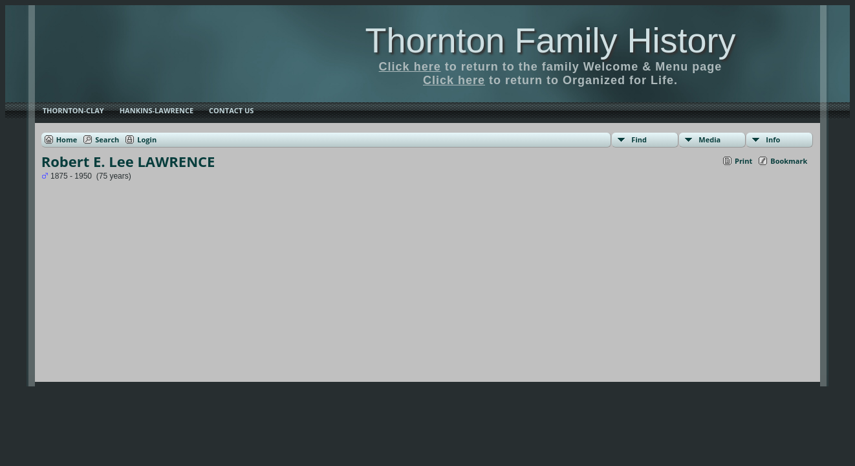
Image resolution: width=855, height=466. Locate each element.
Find (639, 139)
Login (147, 139)
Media (709, 139)
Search (107, 139)
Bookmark (788, 161)
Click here (410, 66)
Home (67, 139)
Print (743, 161)
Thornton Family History (550, 40)
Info (773, 139)
